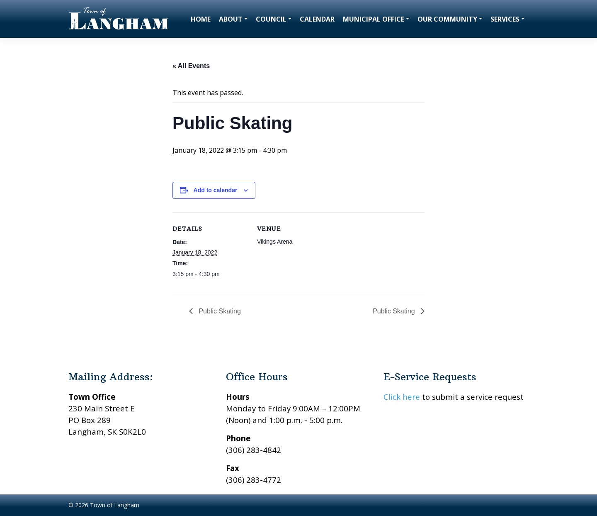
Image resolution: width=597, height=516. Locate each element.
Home (201, 19)
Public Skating (219, 311)
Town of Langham (114, 505)
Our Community (447, 19)
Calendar (317, 19)
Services (504, 19)
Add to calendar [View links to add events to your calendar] (216, 190)
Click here (401, 396)
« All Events (191, 65)
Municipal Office (373, 19)
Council (271, 19)
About (231, 19)
